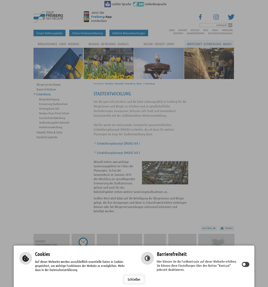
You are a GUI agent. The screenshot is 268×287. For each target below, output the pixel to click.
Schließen (134, 279)
